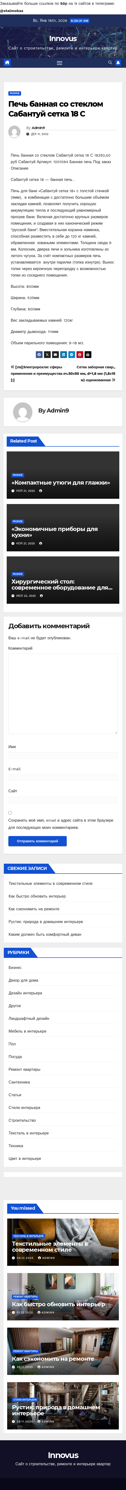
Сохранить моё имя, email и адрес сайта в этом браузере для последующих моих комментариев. (60, 824)
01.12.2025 (25, 1312)
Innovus (63, 38)
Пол (12, 1044)
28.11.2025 (25, 1421)
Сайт (12, 791)
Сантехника (19, 1082)
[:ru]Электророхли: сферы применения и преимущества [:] (36, 373)
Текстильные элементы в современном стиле (51, 883)
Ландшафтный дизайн (29, 1018)
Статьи (15, 1095)
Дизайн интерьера (25, 993)
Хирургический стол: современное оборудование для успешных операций (59, 587)
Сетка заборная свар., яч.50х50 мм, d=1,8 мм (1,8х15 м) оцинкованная (89, 373)
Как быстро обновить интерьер (37, 896)
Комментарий (20, 648)
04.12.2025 (26, 1258)
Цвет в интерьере (25, 1158)
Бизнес (15, 967)
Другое (15, 1006)
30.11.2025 (25, 1367)
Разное (15, 93)
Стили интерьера (24, 1107)
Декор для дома (23, 980)
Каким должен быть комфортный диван (45, 934)
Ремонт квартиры (24, 1069)
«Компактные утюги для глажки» (60, 482)
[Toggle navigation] (59, 63)
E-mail (14, 769)
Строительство (22, 1120)
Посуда (15, 1056)
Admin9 (38, 128)
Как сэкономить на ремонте (34, 909)
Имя (12, 747)
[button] (110, 62)
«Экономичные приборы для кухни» (54, 531)
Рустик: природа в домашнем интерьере (46, 921)
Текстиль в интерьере (29, 1133)
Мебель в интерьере (27, 1031)
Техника (16, 1146)
